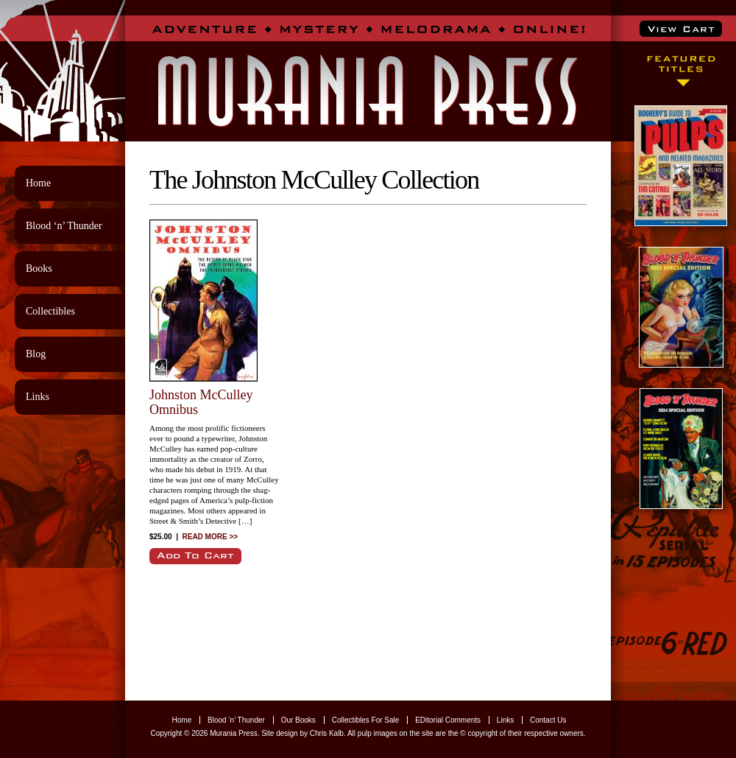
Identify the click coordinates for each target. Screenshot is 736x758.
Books (39, 268)
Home (38, 183)
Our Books (298, 720)
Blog (36, 353)
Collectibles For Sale (366, 720)
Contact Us (548, 720)
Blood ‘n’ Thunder (64, 225)
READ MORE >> (210, 537)
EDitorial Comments (448, 720)
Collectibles (50, 311)
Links (37, 396)
